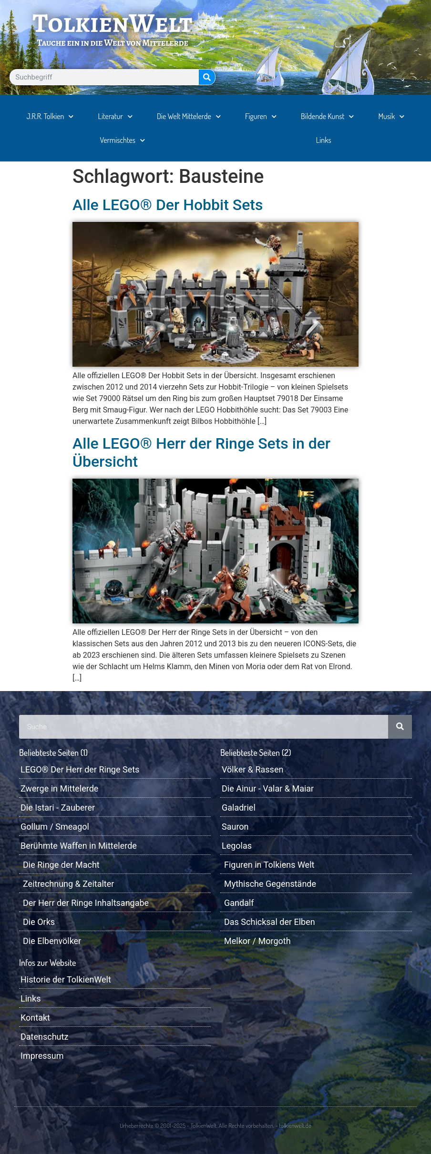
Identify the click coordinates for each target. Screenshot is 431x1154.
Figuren (261, 116)
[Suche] (207, 77)
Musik (391, 116)
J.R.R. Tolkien (50, 116)
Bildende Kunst (327, 116)
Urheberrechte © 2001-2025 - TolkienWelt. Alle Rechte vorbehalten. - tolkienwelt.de (215, 1125)
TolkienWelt (113, 23)
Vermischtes (122, 140)
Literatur (115, 116)
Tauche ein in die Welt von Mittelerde (112, 42)
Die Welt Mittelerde (189, 116)
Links (323, 140)
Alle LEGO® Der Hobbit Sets (167, 205)
